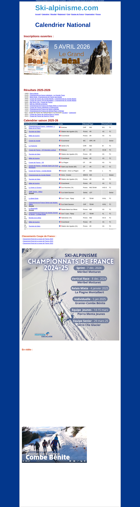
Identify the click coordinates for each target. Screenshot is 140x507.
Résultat (53, 14)
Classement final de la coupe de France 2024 (38, 239)
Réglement (61, 14)
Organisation (89, 14)
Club (68, 14)
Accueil (38, 14)
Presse (98, 14)
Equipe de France (77, 14)
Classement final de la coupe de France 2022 (38, 243)
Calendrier (45, 14)
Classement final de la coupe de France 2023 (38, 241)
